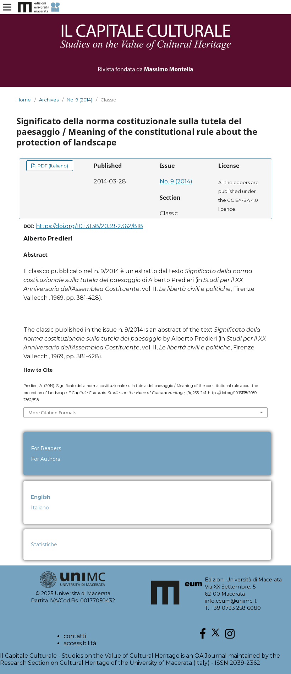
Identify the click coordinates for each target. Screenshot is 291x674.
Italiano (40, 507)
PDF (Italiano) (52, 165)
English (40, 497)
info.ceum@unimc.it (231, 601)
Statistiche (44, 544)
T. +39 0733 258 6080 (233, 608)
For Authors (45, 459)
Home (23, 100)
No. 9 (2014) (79, 100)
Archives (49, 100)
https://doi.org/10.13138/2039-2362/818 (89, 226)
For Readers (46, 448)
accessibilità (80, 643)
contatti (75, 636)
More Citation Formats (52, 412)
